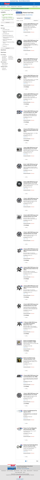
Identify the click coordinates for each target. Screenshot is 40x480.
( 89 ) (27, 48)
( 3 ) (26, 118)
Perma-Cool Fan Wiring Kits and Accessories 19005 (30, 428)
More (24, 472)
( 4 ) (26, 418)
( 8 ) (26, 171)
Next (37, 461)
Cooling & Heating (7, 10)
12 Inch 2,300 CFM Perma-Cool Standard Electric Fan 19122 (30, 24)
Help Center (19, 6)
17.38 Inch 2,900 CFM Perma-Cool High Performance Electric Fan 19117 (30, 323)
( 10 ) (27, 293)
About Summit (30, 470)
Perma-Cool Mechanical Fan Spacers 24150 (30, 411)
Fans (11, 10)
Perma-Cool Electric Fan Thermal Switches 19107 (29, 358)
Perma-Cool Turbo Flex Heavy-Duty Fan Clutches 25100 (30, 445)
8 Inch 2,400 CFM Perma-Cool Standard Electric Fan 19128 (30, 59)
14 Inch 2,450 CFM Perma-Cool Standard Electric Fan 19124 (30, 94)
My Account (36, 470)
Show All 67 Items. (29, 14)
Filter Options (3, 62)
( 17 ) (27, 400)
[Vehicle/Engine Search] (34, 4)
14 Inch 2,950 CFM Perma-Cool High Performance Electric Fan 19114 (30, 250)
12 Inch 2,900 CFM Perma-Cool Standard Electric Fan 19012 (30, 305)
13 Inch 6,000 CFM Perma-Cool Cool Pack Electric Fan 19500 (30, 376)
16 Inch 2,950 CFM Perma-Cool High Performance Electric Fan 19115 (30, 269)
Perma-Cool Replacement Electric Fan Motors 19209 (29, 341)
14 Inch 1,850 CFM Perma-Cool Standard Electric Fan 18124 (30, 394)
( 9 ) (26, 347)
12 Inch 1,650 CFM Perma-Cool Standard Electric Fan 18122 (30, 199)
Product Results (15, 10)
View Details (19, 468)
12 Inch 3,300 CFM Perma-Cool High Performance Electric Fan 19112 (30, 77)
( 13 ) (27, 188)
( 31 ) (27, 65)
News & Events (17, 470)
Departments (3, 6)
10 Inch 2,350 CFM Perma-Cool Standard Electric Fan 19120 (30, 41)
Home (2, 10)
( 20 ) (27, 221)
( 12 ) (27, 205)
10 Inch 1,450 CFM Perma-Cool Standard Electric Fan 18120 (30, 233)
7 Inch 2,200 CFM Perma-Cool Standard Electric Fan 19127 (30, 148)
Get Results (7, 22)
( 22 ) (27, 154)
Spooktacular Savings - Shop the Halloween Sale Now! (20, 1)
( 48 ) (27, 30)
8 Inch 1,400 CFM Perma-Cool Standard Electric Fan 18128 (30, 165)
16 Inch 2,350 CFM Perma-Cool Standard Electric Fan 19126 (30, 215)
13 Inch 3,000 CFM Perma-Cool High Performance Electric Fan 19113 (30, 287)
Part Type (3, 28)
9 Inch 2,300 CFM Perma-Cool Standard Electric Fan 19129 (30, 182)
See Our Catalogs (10, 470)
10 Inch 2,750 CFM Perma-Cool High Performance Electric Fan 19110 (30, 130)
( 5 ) (26, 451)
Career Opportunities (18, 472)
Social (25, 470)
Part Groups (27, 18)
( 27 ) (27, 83)
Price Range (3, 54)
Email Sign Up (3, 470)
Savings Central (13, 6)
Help (22, 470)
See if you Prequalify (25, 468)
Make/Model (3, 50)
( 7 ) (26, 330)
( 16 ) (27, 100)
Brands (8, 6)
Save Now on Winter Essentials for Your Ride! (20, 8)
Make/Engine (3, 52)
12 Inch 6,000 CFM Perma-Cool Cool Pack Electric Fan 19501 (30, 111)
